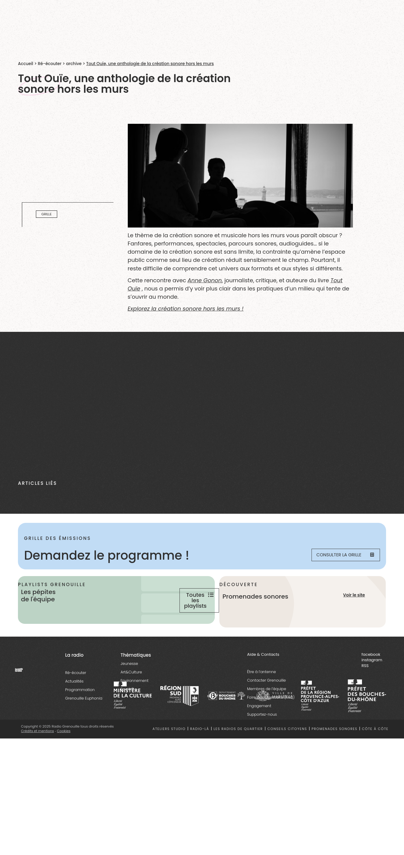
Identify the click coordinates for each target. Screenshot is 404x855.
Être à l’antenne (261, 695)
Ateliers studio (169, 752)
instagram (371, 683)
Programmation (80, 713)
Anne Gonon (205, 280)
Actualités (74, 704)
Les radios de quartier (238, 752)
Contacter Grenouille (266, 704)
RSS (364, 689)
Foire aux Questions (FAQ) (270, 721)
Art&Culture (131, 695)
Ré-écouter (49, 64)
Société (127, 712)
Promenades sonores (334, 752)
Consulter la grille (341, 555)
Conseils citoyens (287, 752)
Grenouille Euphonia (83, 721)
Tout (336, 280)
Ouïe (134, 288)
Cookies (64, 754)
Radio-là (199, 752)
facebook (370, 678)
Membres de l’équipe (266, 712)
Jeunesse (129, 687)
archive (74, 64)
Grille (46, 214)
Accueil (25, 64)
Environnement (134, 704)
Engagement (259, 729)
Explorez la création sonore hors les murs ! (186, 308)
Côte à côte (375, 752)
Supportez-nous (262, 738)
